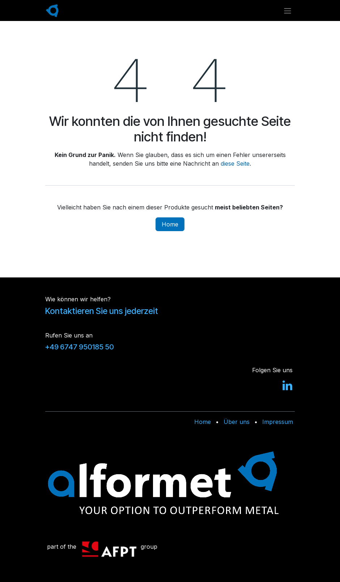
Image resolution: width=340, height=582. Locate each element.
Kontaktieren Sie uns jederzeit (101, 311)
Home (170, 224)
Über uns (237, 421)
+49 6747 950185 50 (79, 347)
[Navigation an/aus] (287, 10)
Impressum (277, 421)
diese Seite (235, 163)
